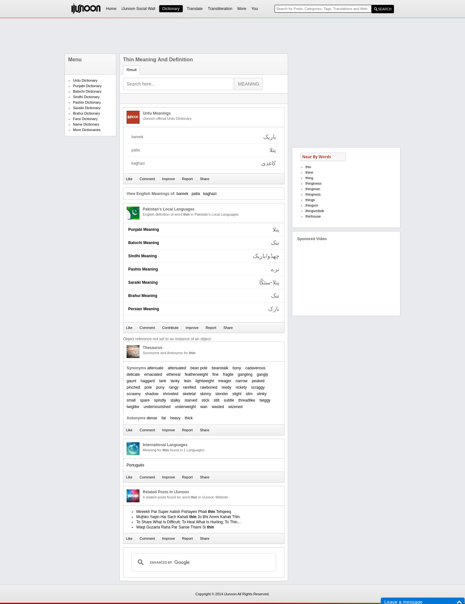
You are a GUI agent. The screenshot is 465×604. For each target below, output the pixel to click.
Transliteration (220, 8)
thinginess (313, 183)
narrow (242, 381)
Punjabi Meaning (143, 229)
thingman (312, 189)
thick (189, 418)
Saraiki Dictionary (87, 108)
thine (309, 172)
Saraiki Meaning (143, 282)
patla (195, 193)
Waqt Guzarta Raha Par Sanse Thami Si (175, 527)
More (241, 8)
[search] (203, 562)
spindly (160, 400)
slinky (262, 394)
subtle (229, 400)
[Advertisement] (232, 35)
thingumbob (314, 211)
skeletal (189, 394)
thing (309, 178)
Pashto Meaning (143, 269)
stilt (217, 400)
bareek (182, 193)
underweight (185, 406)
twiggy (265, 400)
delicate (133, 374)
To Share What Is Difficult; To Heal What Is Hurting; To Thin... (188, 522)
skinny (205, 394)
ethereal (173, 374)
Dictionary (171, 8)
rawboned (208, 387)
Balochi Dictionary (87, 91)
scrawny (134, 394)
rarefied (189, 387)
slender (221, 394)
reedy (226, 387)
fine (215, 374)
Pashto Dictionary (87, 102)
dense (152, 418)
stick (205, 400)
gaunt (131, 381)
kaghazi (209, 193)
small (131, 400)
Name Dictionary (86, 124)
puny (160, 387)
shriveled (170, 394)
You (255, 8)
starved (190, 400)
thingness (313, 194)
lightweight (205, 381)
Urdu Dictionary (85, 80)
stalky (175, 400)
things (310, 200)
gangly (262, 374)
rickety (241, 387)
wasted (218, 406)
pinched (133, 387)
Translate (195, 8)
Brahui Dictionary (86, 113)
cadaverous (255, 368)
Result (132, 70)
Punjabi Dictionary (87, 86)
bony (236, 368)
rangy (174, 387)
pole (148, 387)
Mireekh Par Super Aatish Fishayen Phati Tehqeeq (183, 511)
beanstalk (220, 368)
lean (187, 381)
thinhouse (313, 216)
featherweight (196, 374)
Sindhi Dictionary (86, 97)
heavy (175, 418)
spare (145, 400)
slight (237, 394)
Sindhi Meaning (142, 256)
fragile (228, 374)
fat (163, 418)
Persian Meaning (143, 309)
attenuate (155, 368)
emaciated (153, 374)
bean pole (198, 368)
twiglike (133, 406)
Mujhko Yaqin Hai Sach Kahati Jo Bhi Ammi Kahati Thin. (188, 517)
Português (135, 465)
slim (249, 394)
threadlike (246, 400)
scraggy (258, 387)
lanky (175, 381)
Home (111, 8)
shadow (151, 394)
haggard (147, 381)
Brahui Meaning (142, 295)
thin (308, 167)
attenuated (177, 368)
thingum (311, 205)
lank (162, 381)
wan (203, 406)
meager (225, 381)
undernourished (157, 406)
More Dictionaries (87, 130)
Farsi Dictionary (85, 119)
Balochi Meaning (143, 243)
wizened (235, 406)
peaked (258, 381)
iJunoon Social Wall (138, 8)
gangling (245, 374)
